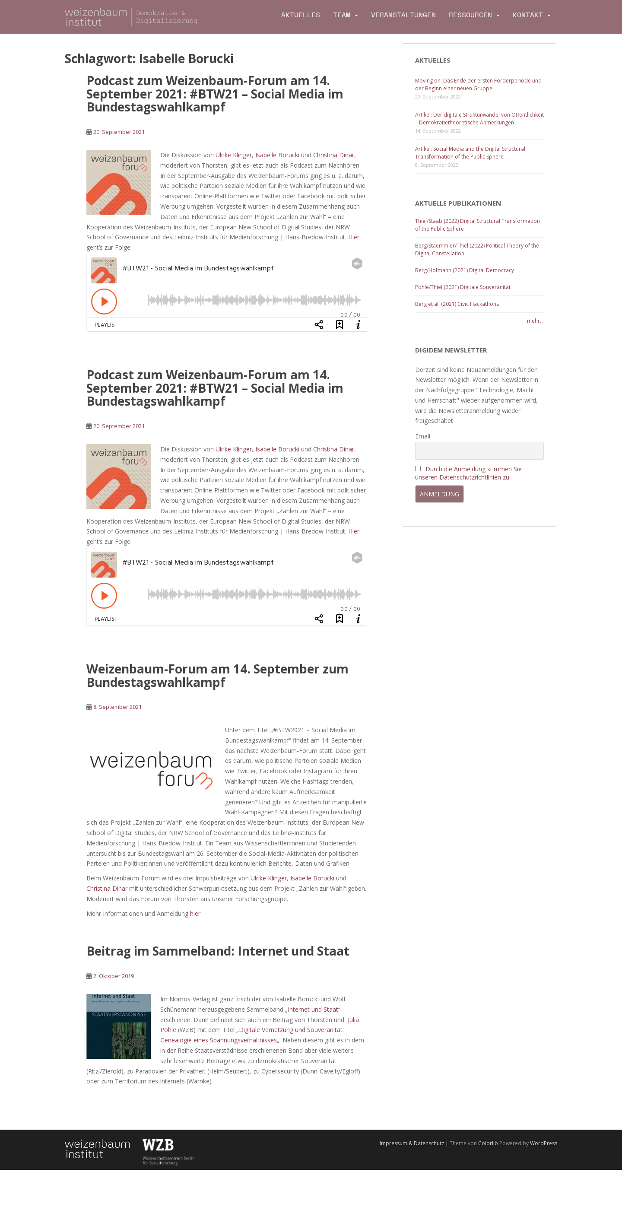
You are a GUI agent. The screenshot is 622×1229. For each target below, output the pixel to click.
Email (422, 436)
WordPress (543, 1143)
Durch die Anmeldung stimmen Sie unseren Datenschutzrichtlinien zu (468, 473)
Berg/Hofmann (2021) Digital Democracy (464, 270)
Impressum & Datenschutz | (415, 1143)
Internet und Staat (313, 1009)
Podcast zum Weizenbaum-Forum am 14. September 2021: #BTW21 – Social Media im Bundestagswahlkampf (214, 93)
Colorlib (488, 1143)
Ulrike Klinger (234, 155)
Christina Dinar (333, 155)
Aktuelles (300, 15)
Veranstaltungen (403, 15)
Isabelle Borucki (277, 155)
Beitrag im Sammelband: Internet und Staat (217, 951)
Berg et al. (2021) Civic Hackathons (457, 304)
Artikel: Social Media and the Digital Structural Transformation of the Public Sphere (470, 152)
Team (341, 15)
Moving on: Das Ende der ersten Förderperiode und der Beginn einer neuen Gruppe (478, 84)
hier (195, 913)
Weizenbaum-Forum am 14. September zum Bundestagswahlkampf (217, 675)
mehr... (535, 320)
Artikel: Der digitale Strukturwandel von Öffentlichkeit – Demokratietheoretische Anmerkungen (479, 118)
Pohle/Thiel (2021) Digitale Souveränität (463, 287)
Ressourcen (470, 15)
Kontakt (528, 15)
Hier (353, 237)
